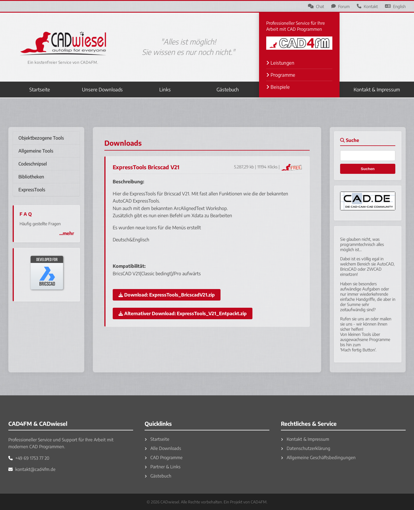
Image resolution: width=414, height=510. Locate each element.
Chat (316, 6)
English (395, 6)
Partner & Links (163, 466)
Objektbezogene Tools (41, 138)
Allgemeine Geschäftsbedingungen (318, 457)
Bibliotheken (31, 177)
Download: (166, 295)
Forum (340, 6)
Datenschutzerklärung (305, 448)
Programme (280, 75)
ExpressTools (31, 190)
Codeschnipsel (32, 164)
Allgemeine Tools (35, 151)
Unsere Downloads (102, 89)
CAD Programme (164, 457)
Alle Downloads (163, 448)
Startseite (39, 89)
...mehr (66, 233)
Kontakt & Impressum (377, 89)
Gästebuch (227, 89)
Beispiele (278, 87)
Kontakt (367, 6)
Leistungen (280, 63)
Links (165, 89)
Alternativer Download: (182, 313)
